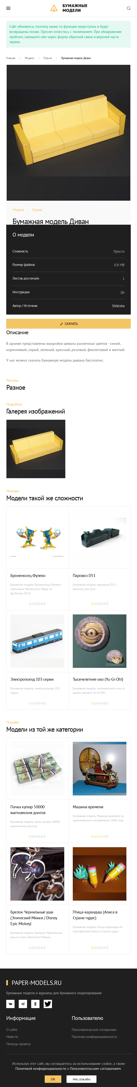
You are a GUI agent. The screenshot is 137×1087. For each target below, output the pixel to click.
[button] (8, 8)
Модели (18, 210)
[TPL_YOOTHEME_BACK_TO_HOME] (68, 8)
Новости (12, 1036)
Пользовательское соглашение (94, 1029)
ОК (53, 1079)
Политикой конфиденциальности (40, 1068)
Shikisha (118, 306)
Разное (37, 210)
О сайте (11, 1029)
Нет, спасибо (81, 1079)
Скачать (68, 323)
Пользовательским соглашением (95, 1068)
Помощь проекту (18, 1044)
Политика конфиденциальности (94, 1036)
